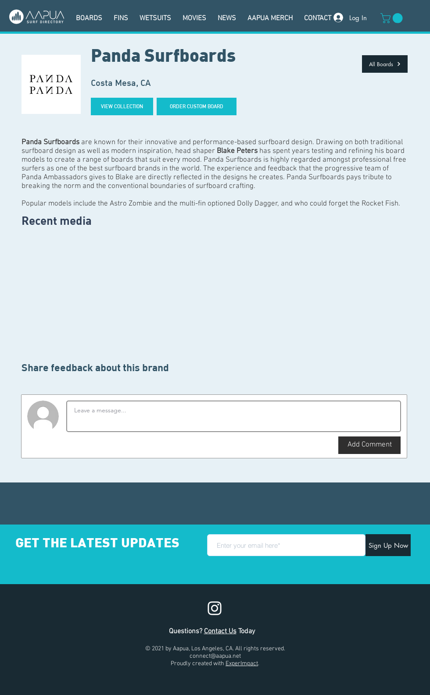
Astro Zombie (131, 203)
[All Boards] (385, 64)
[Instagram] (214, 608)
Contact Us (220, 631)
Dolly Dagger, (258, 203)
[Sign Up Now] (388, 545)
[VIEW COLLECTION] (122, 106)
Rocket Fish (380, 203)
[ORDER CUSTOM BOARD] (196, 106)
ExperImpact (242, 663)
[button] (392, 18)
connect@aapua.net (215, 656)
